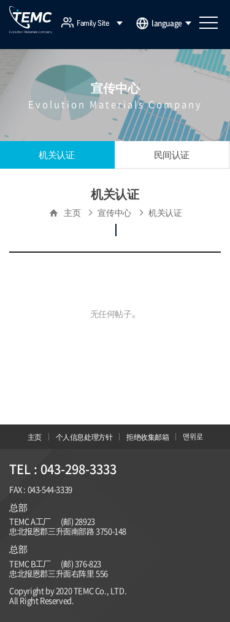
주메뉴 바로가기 (0, 0)
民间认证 (172, 154)
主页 (35, 436)
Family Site (100, 23)
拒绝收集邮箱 (147, 436)
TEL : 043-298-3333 (63, 469)
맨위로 (192, 436)
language (171, 23)
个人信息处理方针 (84, 436)
